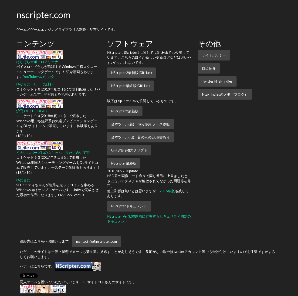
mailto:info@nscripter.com (96, 241)
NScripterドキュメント (129, 206)
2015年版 (167, 191)
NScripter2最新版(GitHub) (131, 73)
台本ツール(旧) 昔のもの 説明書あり (140, 137)
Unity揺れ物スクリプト (129, 150)
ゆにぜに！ (25, 180)
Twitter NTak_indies (217, 81)
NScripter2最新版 (125, 111)
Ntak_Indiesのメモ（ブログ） (225, 94)
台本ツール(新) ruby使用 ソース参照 (140, 124)
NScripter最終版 (123, 163)
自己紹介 (209, 68)
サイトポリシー (214, 55)
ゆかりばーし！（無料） (35, 84)
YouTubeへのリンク (38, 76)
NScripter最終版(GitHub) (130, 86)
